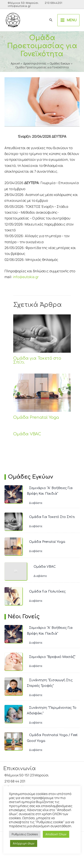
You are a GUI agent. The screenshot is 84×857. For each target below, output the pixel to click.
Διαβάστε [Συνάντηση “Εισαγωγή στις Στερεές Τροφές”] (36, 695)
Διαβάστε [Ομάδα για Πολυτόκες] (36, 601)
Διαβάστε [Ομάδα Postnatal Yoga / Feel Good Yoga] (36, 750)
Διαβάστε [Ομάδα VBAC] (40, 576)
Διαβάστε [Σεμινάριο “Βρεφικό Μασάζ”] (36, 666)
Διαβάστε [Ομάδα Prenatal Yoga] (36, 551)
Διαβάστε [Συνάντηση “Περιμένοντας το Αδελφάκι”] (36, 722)
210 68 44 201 (14, 781)
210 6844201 (53, 3)
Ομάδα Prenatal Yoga (36, 417)
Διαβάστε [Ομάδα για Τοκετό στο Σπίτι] (36, 526)
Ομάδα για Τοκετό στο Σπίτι (37, 360)
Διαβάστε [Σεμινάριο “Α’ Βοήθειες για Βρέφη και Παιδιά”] (36, 503)
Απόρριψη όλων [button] (23, 843)
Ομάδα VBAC (27, 434)
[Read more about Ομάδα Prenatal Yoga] (42, 392)
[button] (51, 20)
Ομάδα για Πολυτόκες (47, 591)
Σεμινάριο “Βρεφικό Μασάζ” (52, 657)
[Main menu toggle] (68, 20)
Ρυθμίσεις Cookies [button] (25, 834)
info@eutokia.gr (19, 6)
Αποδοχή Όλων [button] (56, 834)
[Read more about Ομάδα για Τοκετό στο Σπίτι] (42, 333)
